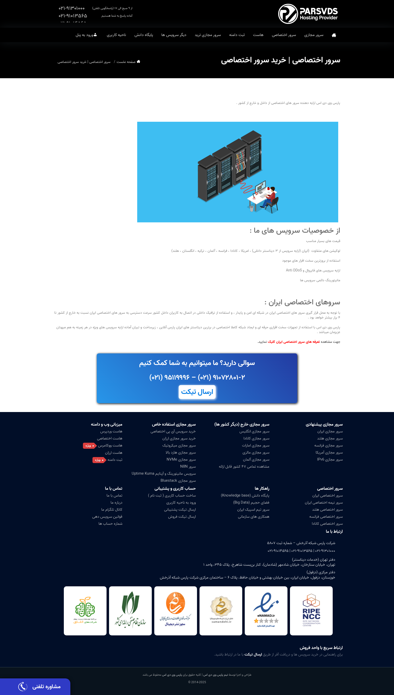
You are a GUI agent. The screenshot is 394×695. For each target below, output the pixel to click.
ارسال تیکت (197, 392)
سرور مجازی (313, 35)
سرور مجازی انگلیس (254, 431)
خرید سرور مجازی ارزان (179, 438)
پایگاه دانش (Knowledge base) (245, 496)
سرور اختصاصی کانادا (327, 524)
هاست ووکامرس (110, 445)
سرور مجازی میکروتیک (179, 445)
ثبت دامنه (237, 35)
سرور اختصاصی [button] (284, 35)
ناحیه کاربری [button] (116, 35)
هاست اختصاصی (109, 438)
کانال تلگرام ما (111, 510)
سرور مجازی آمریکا (329, 452)
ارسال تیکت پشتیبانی (180, 510)
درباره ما (116, 503)
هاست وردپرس (111, 431)
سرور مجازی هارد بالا (181, 452)
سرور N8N (188, 467)
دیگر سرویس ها (173, 35)
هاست (258, 35)
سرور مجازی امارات (255, 445)
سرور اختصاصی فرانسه (326, 517)
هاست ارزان (113, 453)
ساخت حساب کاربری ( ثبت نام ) (172, 496)
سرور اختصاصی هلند (327, 510)
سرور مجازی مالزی (255, 452)
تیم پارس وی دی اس (215, 674)
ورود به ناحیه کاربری (181, 503)
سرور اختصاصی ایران (327, 496)
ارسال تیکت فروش (182, 517)
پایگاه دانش (143, 35)
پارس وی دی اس (172, 674)
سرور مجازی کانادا (256, 438)
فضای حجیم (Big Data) (251, 503)
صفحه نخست (334, 35)
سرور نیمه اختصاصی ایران (324, 503)
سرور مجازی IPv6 (330, 460)
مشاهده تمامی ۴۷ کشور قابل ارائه (244, 467)
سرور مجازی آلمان (256, 460)
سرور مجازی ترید (208, 35)
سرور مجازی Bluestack (178, 481)
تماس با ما (113, 488)
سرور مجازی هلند (330, 438)
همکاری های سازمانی (253, 517)
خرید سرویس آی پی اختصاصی (173, 431)
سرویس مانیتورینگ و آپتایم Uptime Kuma (164, 474)
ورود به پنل (84, 35)
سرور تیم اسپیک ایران (253, 510)
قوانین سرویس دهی (107, 517)
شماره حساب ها (110, 524)
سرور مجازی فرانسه (328, 445)
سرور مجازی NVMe (181, 460)
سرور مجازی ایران (330, 431)
